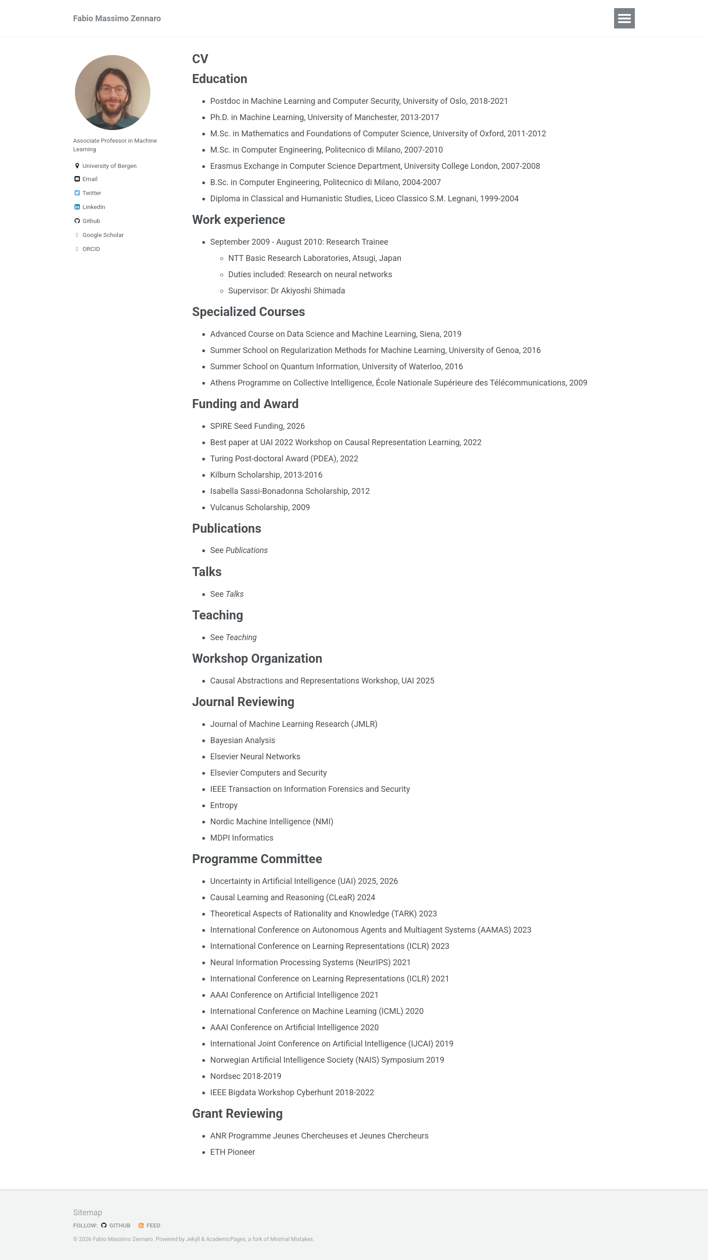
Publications (215, 18)
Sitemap (88, 1212)
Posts (490, 18)
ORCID (86, 251)
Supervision (360, 18)
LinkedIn (89, 209)
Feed (150, 1225)
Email (85, 181)
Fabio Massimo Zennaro (117, 18)
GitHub (116, 1225)
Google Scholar (98, 237)
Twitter (87, 195)
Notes (453, 18)
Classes (411, 18)
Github (86, 223)
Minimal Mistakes (293, 1239)
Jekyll (193, 1239)
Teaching (306, 18)
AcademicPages (226, 1239)
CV (522, 18)
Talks (264, 18)
